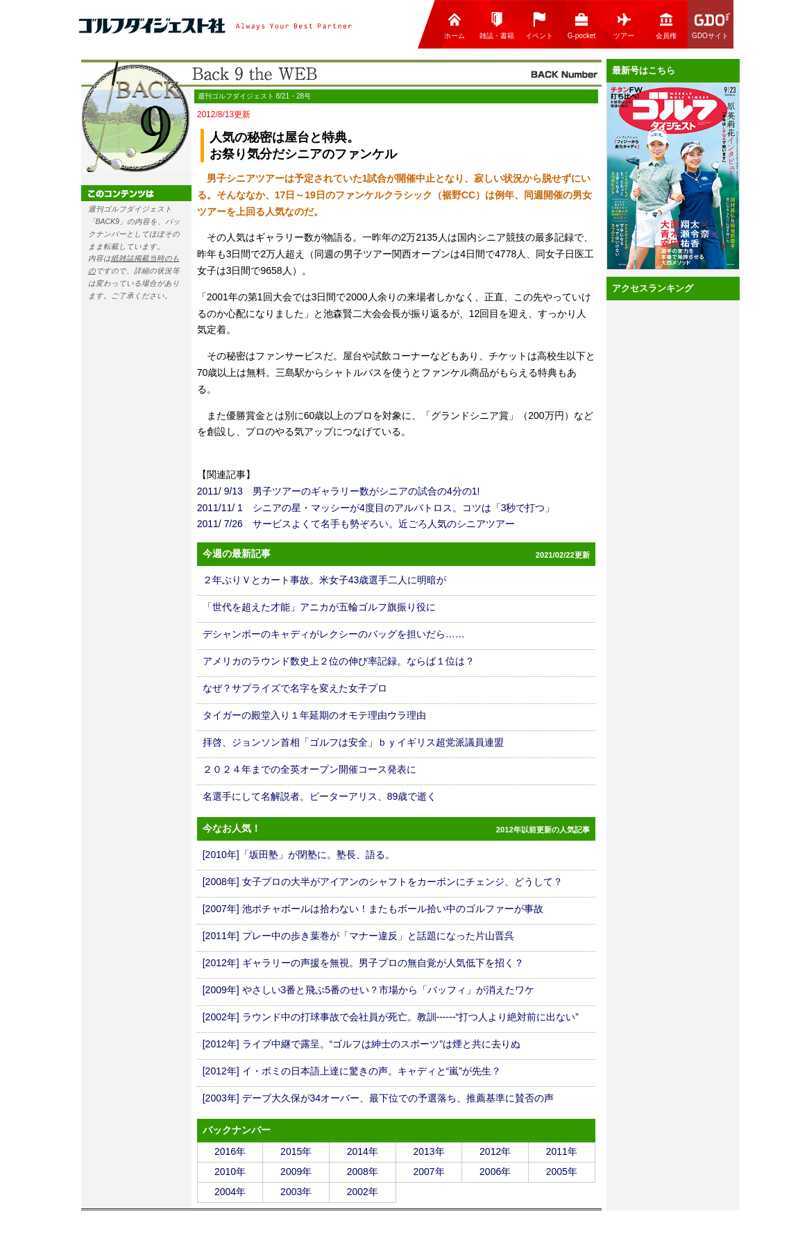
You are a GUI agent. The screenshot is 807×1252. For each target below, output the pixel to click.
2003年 (296, 1191)
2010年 (230, 1171)
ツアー (623, 25)
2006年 (495, 1171)
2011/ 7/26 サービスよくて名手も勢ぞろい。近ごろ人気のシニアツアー (356, 523)
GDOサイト (711, 25)
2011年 (561, 1151)
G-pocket (582, 25)
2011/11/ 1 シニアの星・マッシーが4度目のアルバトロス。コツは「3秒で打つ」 (376, 507)
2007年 (428, 1171)
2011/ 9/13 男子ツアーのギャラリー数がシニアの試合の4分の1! (338, 491)
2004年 (230, 1191)
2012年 (495, 1151)
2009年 (296, 1171)
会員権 (666, 25)
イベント (539, 25)
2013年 (428, 1151)
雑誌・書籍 (496, 25)
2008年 (362, 1171)
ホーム (454, 25)
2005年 (561, 1171)
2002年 (362, 1191)
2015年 (296, 1151)
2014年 (362, 1151)
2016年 (230, 1151)
